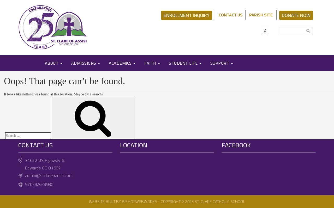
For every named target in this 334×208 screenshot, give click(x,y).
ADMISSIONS (85, 63)
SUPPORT (221, 63)
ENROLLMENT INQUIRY (187, 15)
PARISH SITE (261, 15)
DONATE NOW (296, 15)
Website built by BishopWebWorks (123, 201)
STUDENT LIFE (185, 63)
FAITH (152, 63)
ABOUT (53, 63)
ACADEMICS (122, 63)
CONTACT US (231, 15)
